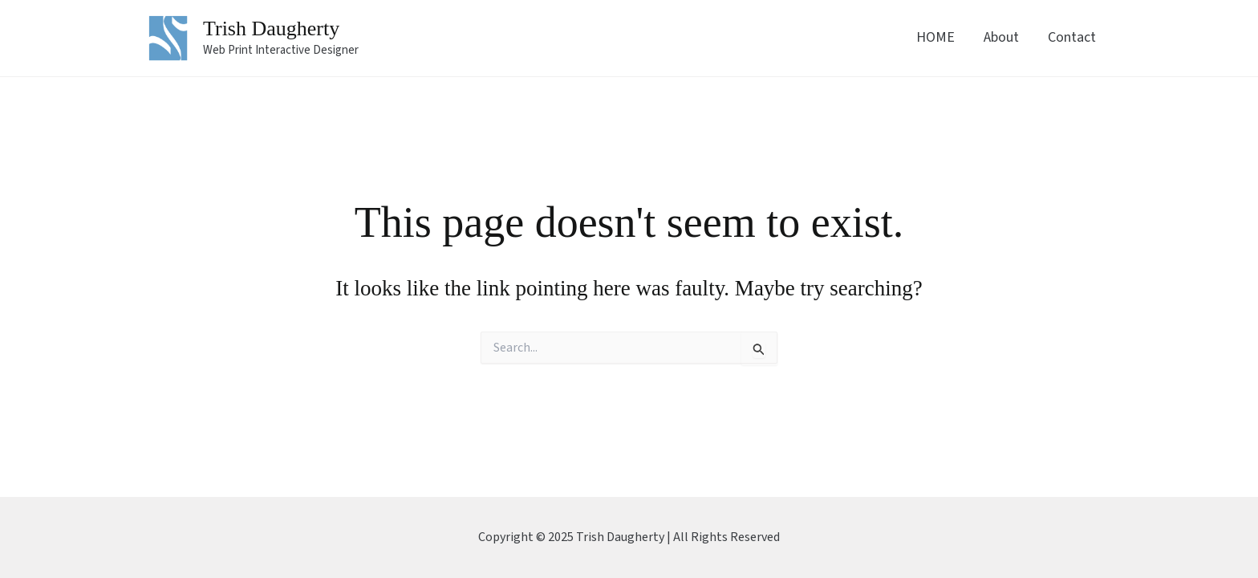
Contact (1072, 37)
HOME (935, 37)
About (1001, 37)
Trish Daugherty (271, 28)
